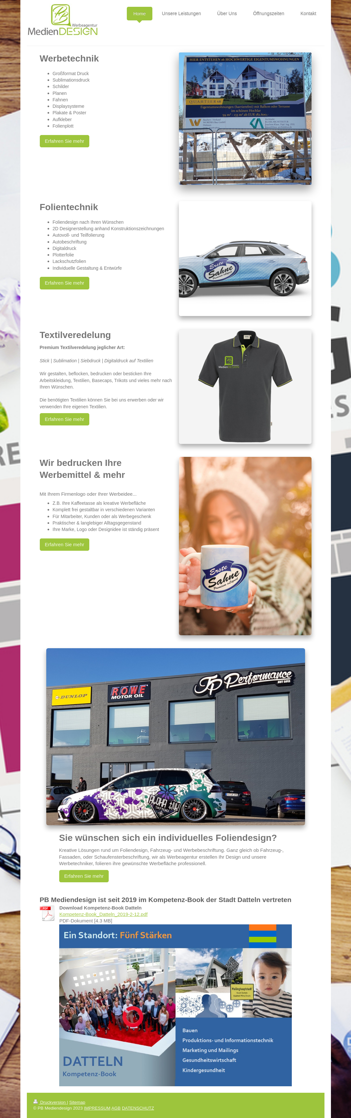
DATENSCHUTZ (138, 1108)
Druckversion (50, 1102)
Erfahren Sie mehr (64, 141)
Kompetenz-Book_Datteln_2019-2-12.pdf (104, 914)
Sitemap (77, 1102)
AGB (116, 1108)
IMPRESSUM (97, 1108)
